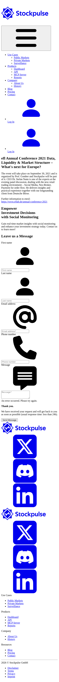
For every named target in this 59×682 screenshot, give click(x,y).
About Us (19, 83)
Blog (10, 89)
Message (5, 364)
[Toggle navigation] (26, 38)
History (17, 86)
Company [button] (12, 80)
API (16, 71)
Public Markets (21, 57)
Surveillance (20, 63)
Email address (8, 303)
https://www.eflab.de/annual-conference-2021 (24, 201)
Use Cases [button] (13, 54)
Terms (11, 672)
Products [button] (12, 66)
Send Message (10, 421)
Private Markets (22, 60)
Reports (18, 77)
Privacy (11, 675)
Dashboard (19, 69)
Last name (6, 273)
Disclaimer (13, 669)
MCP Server (20, 74)
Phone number (8, 334)
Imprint (11, 678)
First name (6, 242)
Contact (11, 94)
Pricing (11, 91)
